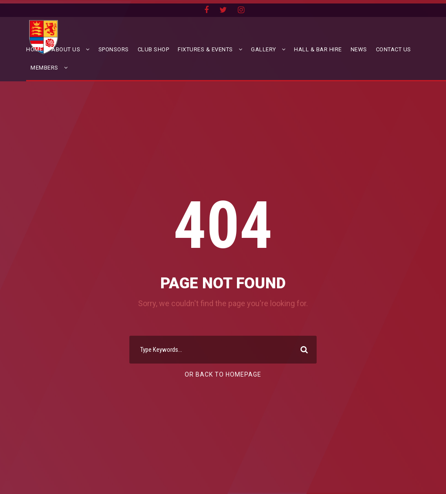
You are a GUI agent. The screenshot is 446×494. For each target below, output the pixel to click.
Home (34, 49)
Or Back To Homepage (223, 374)
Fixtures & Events (205, 49)
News (359, 49)
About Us (65, 49)
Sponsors (113, 49)
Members (44, 67)
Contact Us (393, 49)
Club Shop (153, 49)
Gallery (263, 49)
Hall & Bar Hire (318, 49)
